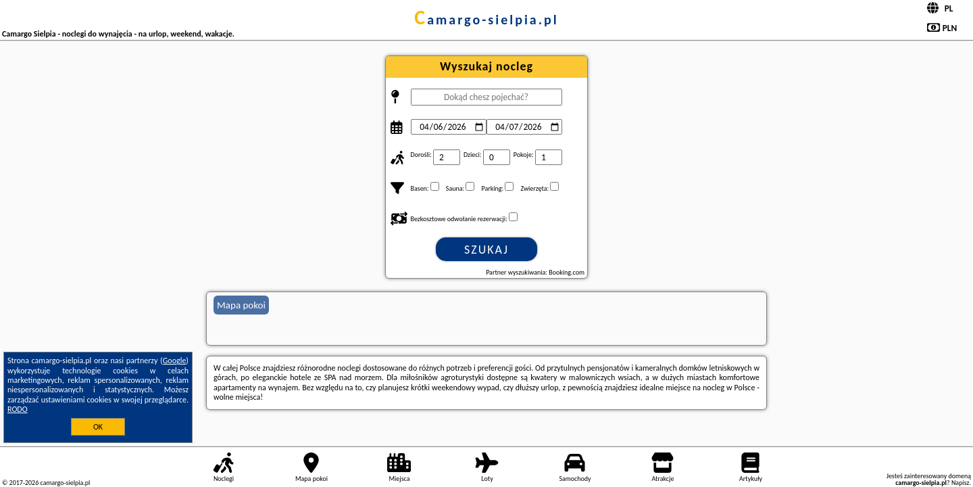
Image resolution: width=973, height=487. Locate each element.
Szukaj (486, 249)
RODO (17, 409)
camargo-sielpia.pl (486, 19)
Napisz (960, 482)
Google (174, 360)
